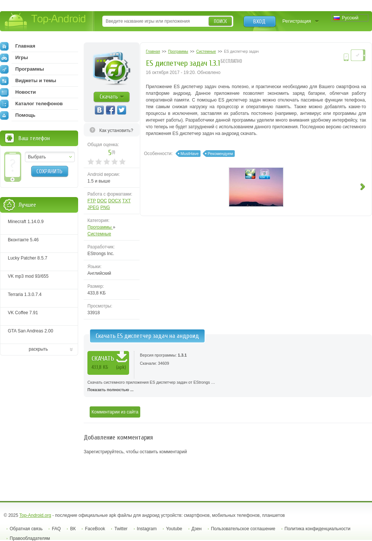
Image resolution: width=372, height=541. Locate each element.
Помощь (17, 115)
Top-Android (45, 22)
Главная (17, 46)
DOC (102, 200)
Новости (18, 92)
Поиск (220, 21)
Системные (99, 233)
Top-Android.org (35, 515)
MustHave (189, 153)
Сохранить (49, 171)
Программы (100, 227)
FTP (91, 200)
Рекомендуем (220, 153)
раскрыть (38, 349)
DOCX (114, 200)
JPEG (93, 207)
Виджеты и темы (28, 80)
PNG (105, 207)
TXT (126, 200)
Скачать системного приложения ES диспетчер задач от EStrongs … (227, 386)
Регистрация (296, 21)
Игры (14, 57)
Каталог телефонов (31, 103)
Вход (259, 21)
